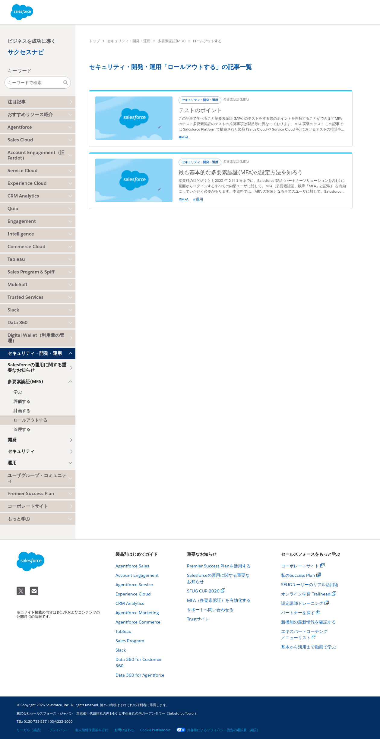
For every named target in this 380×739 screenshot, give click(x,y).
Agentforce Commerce (138, 622)
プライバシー (59, 730)
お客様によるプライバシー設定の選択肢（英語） (218, 730)
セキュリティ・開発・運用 (128, 40)
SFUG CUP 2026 (203, 591)
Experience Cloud (133, 594)
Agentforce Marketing (137, 612)
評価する (22, 401)
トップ (94, 40)
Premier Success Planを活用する (219, 566)
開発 (12, 440)
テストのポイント (200, 110)
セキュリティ (21, 451)
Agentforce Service (134, 584)
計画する (22, 410)
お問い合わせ (124, 730)
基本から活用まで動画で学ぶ (308, 647)
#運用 (198, 199)
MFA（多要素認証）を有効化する (219, 600)
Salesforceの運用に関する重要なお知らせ (37, 367)
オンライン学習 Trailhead (306, 594)
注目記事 (17, 102)
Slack (121, 650)
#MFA (183, 137)
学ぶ (18, 392)
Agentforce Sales (132, 566)
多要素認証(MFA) (171, 40)
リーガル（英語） (30, 730)
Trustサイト (198, 619)
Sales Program (130, 640)
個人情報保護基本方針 (91, 730)
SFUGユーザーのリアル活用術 (309, 584)
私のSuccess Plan (298, 575)
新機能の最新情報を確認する (308, 622)
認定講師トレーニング (302, 603)
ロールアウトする (30, 420)
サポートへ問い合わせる (210, 609)
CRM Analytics (130, 603)
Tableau (123, 631)
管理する (22, 429)
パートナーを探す (298, 612)
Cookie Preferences (155, 730)
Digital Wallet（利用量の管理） (36, 337)
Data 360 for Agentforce (140, 675)
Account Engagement (137, 575)
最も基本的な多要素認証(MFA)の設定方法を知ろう (241, 172)
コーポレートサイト (28, 506)
